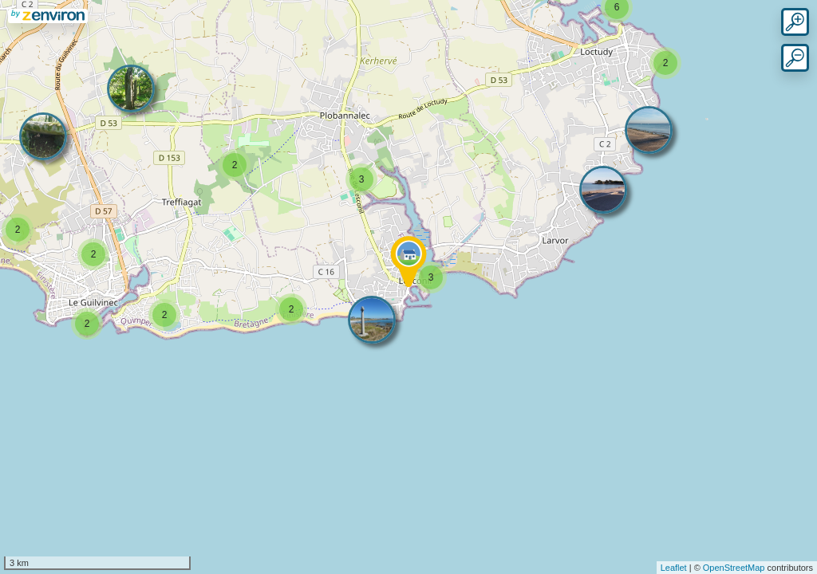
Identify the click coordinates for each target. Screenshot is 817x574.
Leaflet (674, 567)
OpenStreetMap (734, 567)
